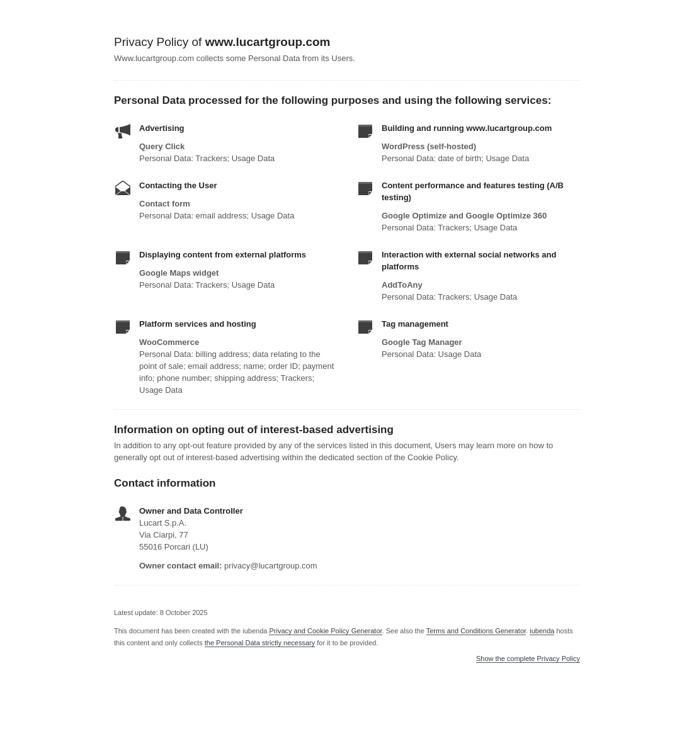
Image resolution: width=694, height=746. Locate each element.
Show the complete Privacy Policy (528, 658)
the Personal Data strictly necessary (260, 643)
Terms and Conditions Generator (476, 631)
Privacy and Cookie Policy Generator (325, 631)
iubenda (542, 631)
